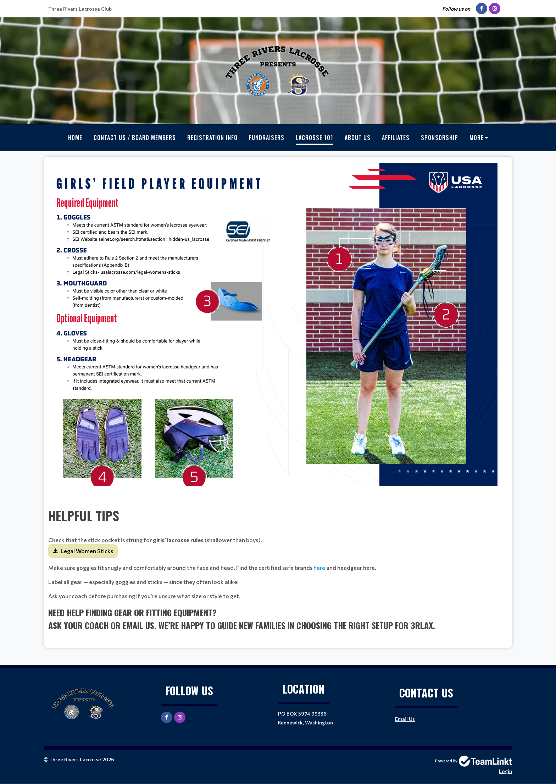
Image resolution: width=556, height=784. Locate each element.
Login (505, 771)
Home (75, 137)
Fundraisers (266, 137)
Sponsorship (439, 137)
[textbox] (278, 331)
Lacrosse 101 (314, 137)
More (476, 137)
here (319, 567)
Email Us (405, 719)
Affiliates (396, 137)
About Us (358, 137)
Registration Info (212, 137)
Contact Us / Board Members (135, 137)
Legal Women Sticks (87, 550)
